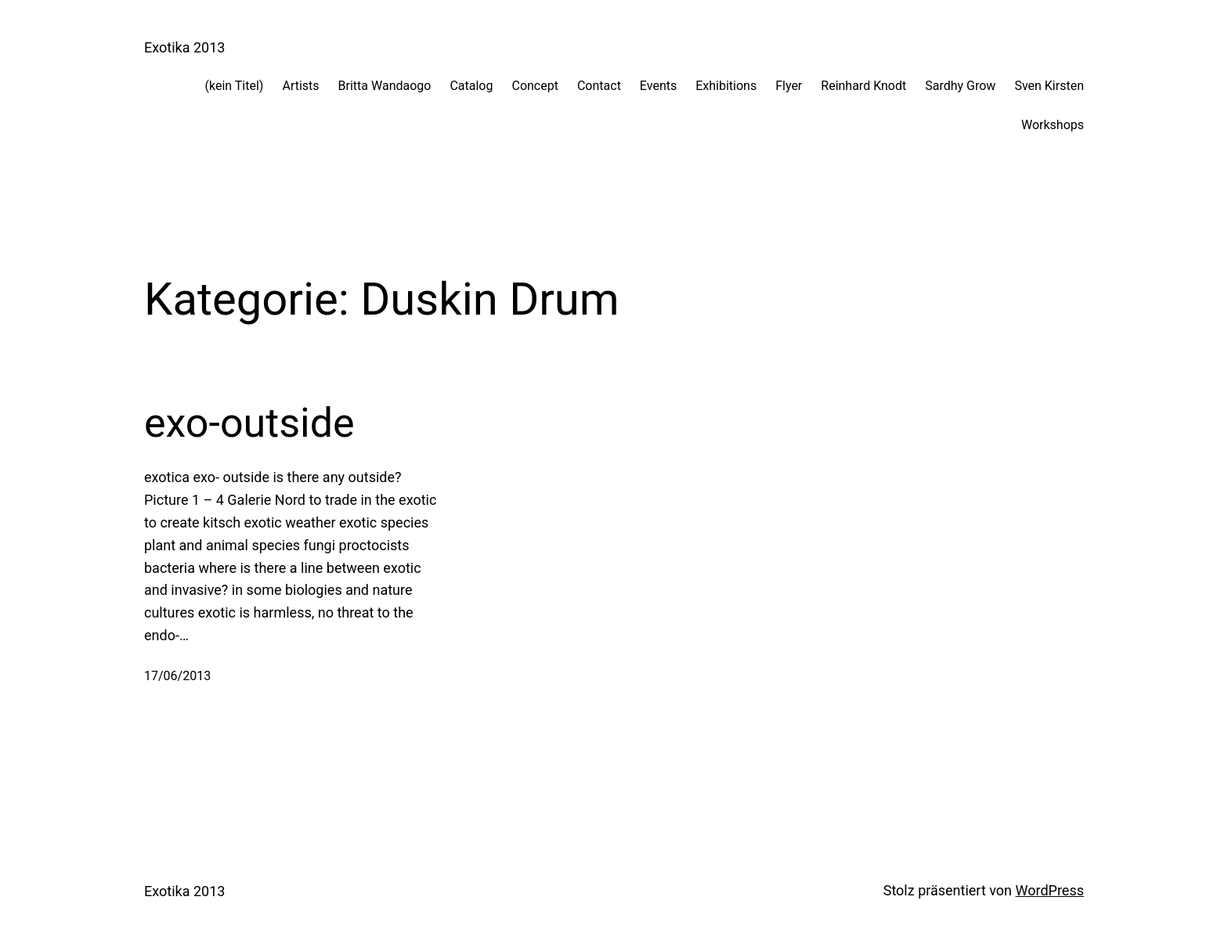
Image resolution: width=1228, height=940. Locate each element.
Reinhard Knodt (863, 85)
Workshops (1052, 124)
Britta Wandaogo (385, 85)
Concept (534, 85)
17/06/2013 (177, 675)
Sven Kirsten (1049, 85)
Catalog (471, 85)
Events (658, 85)
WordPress (1050, 890)
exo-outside (249, 423)
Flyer (788, 85)
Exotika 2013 (184, 47)
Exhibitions (726, 85)
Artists (300, 85)
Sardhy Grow (960, 85)
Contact (599, 85)
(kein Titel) (234, 85)
